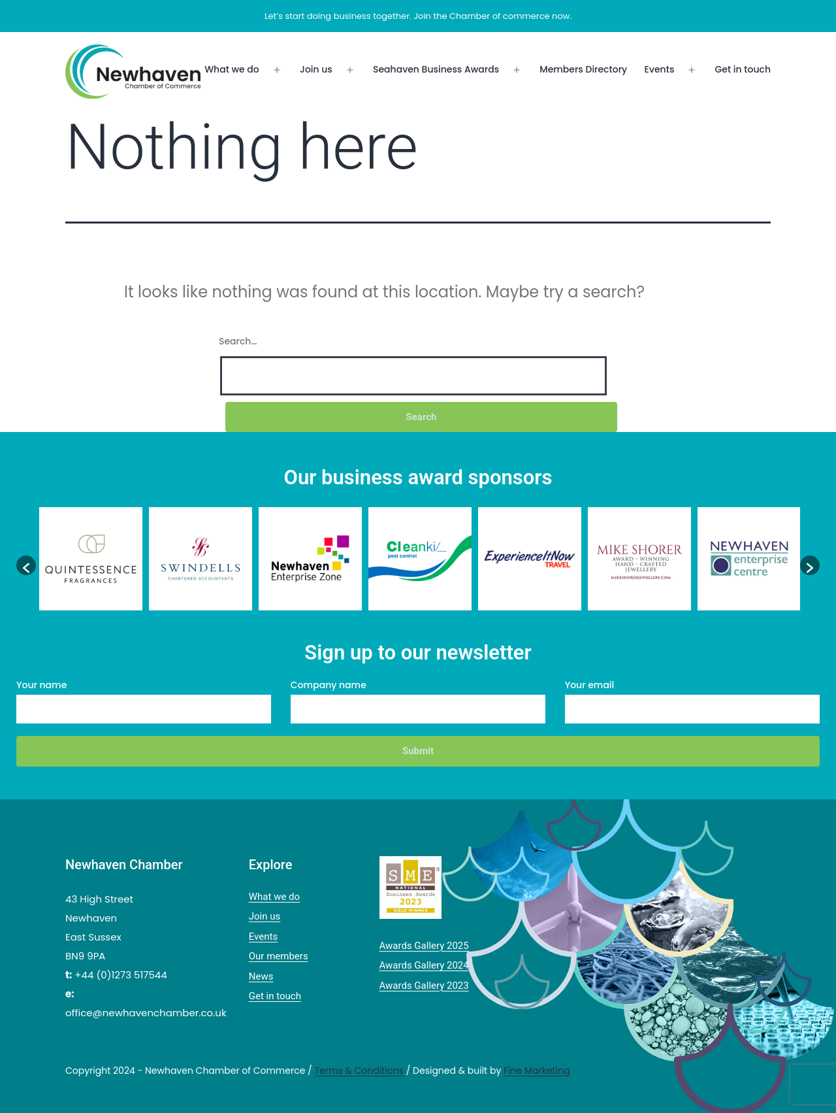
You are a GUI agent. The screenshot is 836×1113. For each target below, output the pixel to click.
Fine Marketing (537, 1070)
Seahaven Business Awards (436, 69)
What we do (231, 69)
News (261, 976)
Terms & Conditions (358, 1070)
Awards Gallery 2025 (424, 946)
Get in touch (743, 69)
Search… (238, 341)
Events (660, 69)
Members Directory (583, 69)
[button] (26, 565)
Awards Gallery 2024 (424, 965)
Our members (278, 956)
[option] (90, 558)
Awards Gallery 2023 (424, 985)
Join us (316, 69)
